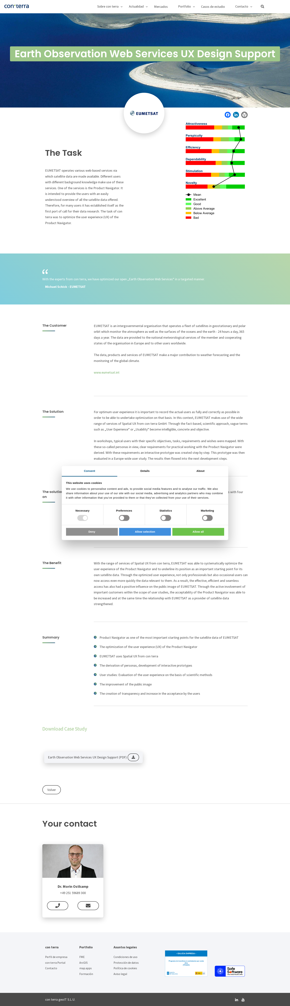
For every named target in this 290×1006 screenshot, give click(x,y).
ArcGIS (83, 962)
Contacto (51, 968)
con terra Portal (55, 962)
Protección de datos (126, 962)
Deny (91, 531)
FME (82, 957)
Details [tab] (145, 470)
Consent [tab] (89, 470)
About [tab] (200, 470)
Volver (51, 790)
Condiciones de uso (125, 957)
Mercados (161, 6)
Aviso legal (120, 974)
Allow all (198, 531)
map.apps (85, 968)
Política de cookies (125, 968)
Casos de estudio (213, 6)
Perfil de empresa (56, 957)
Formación (86, 974)
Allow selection (145, 531)
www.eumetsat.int (106, 372)
